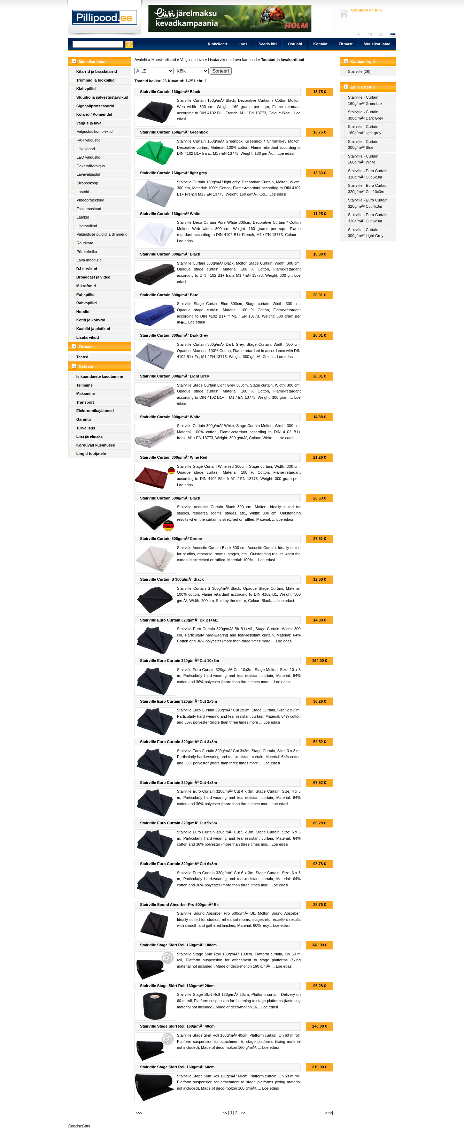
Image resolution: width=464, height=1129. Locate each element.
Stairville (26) (359, 71)
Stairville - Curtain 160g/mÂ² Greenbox (365, 100)
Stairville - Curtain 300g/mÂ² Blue (363, 144)
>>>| (329, 1113)
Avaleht (360, 34)
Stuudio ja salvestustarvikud (102, 97)
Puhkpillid (85, 294)
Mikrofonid (86, 286)
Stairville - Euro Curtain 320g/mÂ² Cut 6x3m (367, 218)
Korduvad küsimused (95, 445)
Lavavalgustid (88, 174)
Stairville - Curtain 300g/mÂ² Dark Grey (365, 115)
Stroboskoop (87, 183)
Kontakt (320, 44)
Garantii (83, 419)
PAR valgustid (88, 140)
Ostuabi (295, 44)
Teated (82, 357)
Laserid (83, 192)
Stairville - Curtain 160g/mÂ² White (363, 159)
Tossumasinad (89, 209)
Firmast (346, 44)
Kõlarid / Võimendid (94, 114)
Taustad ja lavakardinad (282, 60)
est (392, 34)
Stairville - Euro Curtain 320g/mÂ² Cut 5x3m (367, 174)
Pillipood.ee (105, 19)
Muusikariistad (377, 44)
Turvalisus (85, 428)
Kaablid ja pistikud (93, 329)
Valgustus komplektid (95, 131)
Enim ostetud (362, 87)
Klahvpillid (86, 88)
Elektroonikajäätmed (95, 411)
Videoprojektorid (90, 200)
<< (225, 1113)
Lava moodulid (89, 260)
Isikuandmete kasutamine (99, 376)
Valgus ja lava (88, 123)
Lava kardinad (245, 60)
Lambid (83, 217)
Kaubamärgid (362, 62)
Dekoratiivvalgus (91, 166)
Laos (243, 44)
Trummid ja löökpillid (95, 80)
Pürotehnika (87, 252)
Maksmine (85, 393)
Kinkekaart (217, 44)
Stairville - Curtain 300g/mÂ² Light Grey (366, 233)
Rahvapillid (86, 303)
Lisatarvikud (87, 226)
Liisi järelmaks (89, 436)
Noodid (83, 312)
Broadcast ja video (93, 277)
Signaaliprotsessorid (95, 106)
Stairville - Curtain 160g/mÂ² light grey (364, 129)
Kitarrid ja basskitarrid (96, 71)
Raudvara (85, 243)
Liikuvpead (86, 149)
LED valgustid (88, 157)
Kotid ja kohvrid (90, 320)
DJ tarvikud (86, 269)
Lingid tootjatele (91, 453)
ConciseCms (79, 1126)
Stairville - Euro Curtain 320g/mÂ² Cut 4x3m (367, 203)
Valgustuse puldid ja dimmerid (102, 234)
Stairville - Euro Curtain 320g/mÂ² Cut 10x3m (367, 188)
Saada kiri (371, 34)
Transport (85, 402)
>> (243, 1113)
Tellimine (84, 385)
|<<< (138, 1113)
